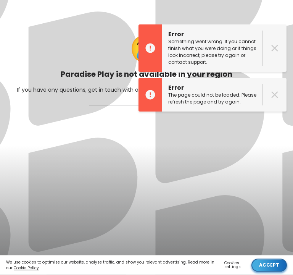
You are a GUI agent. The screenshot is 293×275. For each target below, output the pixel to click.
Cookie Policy (26, 268)
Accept (269, 265)
